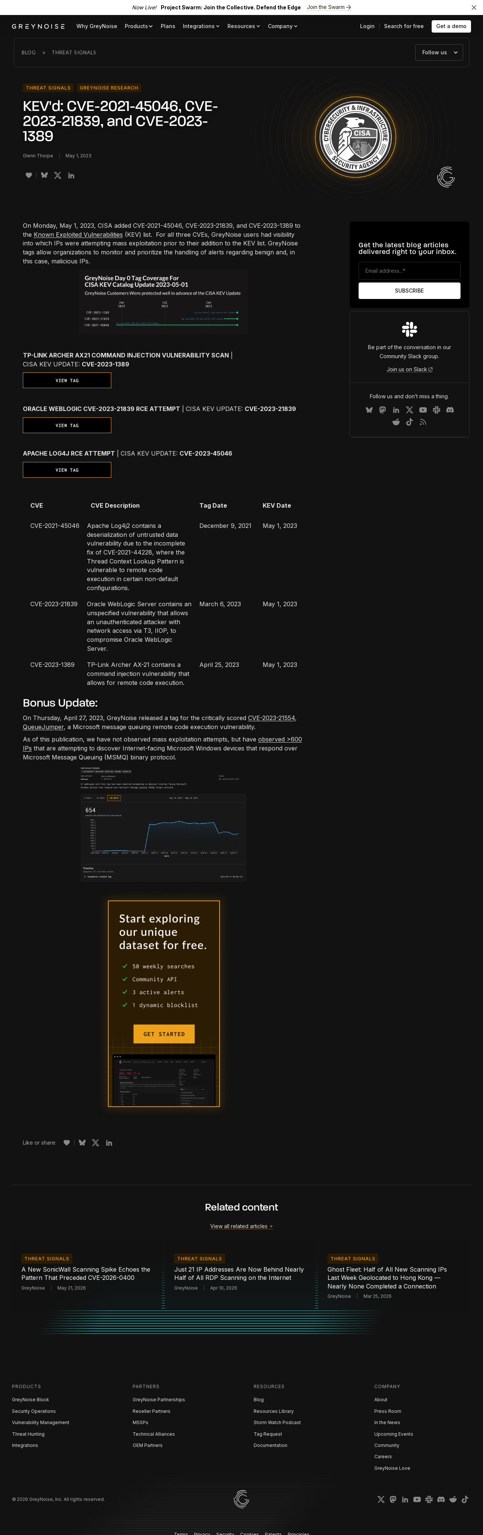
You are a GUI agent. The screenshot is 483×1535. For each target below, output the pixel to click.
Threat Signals (74, 52)
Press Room (387, 1411)
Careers (383, 1456)
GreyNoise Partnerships (159, 1399)
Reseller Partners (151, 1411)
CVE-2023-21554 (271, 718)
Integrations (25, 1445)
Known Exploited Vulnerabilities (78, 234)
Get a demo (451, 26)
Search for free (404, 26)
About (380, 1399)
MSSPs (140, 1422)
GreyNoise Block (30, 1399)
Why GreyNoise (96, 26)
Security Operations (34, 1411)
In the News (387, 1422)
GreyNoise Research (109, 88)
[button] (139, 26)
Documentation (270, 1445)
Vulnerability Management (40, 1422)
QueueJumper (43, 727)
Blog (29, 52)
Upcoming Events (393, 1434)
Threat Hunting (28, 1434)
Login (367, 26)
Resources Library (274, 1411)
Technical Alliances (154, 1434)
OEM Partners (148, 1445)
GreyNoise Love (392, 1468)
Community (386, 1445)
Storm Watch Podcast (277, 1422)
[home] (38, 26)
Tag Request (268, 1434)
